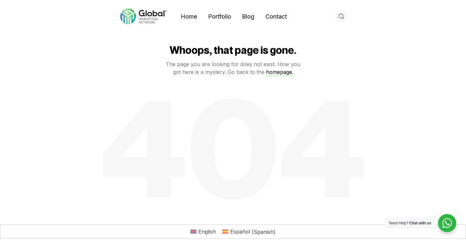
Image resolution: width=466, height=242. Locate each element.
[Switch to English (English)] (203, 231)
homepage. (279, 72)
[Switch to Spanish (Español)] (249, 231)
